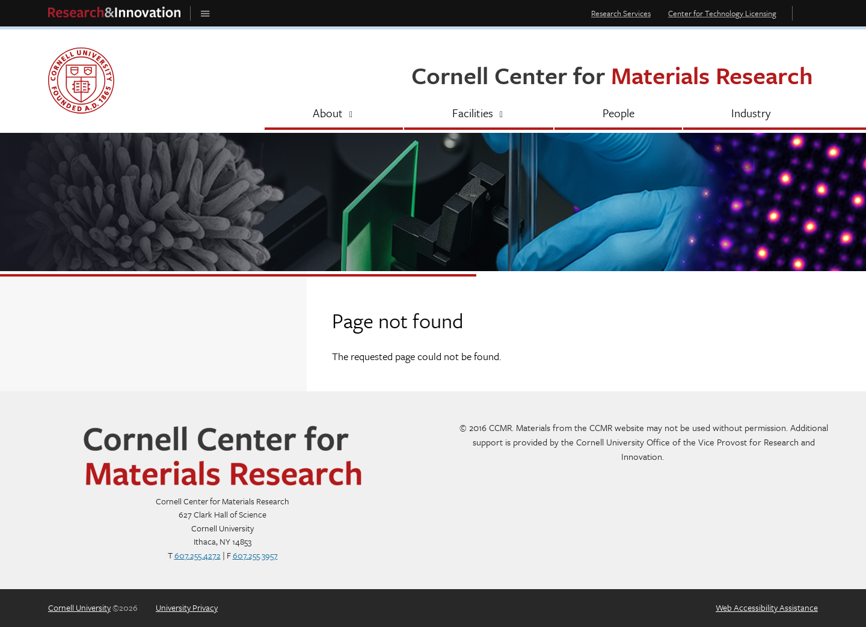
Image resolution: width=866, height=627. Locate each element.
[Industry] (750, 114)
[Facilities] (478, 114)
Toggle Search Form (808, 13)
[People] (618, 114)
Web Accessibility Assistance (767, 607)
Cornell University (79, 607)
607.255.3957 (255, 555)
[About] (334, 114)
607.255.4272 (197, 555)
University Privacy (187, 607)
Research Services (621, 13)
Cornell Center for (612, 75)
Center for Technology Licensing (722, 13)
